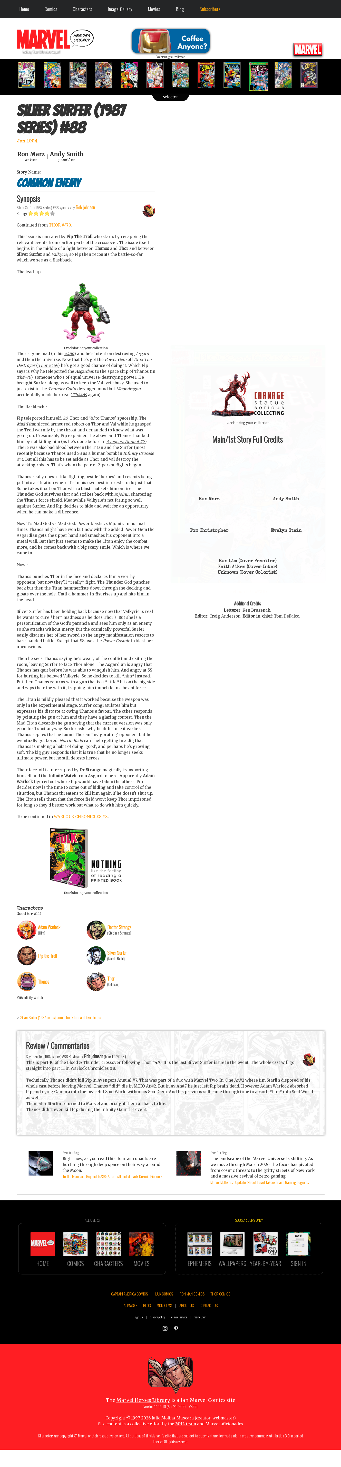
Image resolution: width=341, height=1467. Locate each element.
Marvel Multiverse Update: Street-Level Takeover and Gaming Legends (259, 1182)
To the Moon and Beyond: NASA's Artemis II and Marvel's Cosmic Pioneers (112, 1176)
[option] (29, 75)
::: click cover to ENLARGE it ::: (247, 347)
